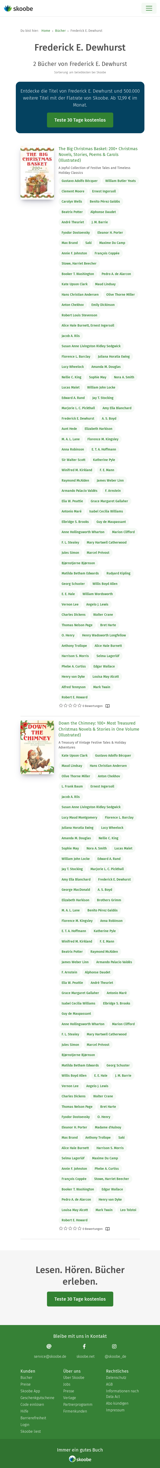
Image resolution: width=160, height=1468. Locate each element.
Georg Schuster (73, 584)
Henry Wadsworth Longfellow (104, 635)
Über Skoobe (73, 1377)
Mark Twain (101, 687)
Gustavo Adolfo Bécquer (80, 181)
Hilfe (24, 1411)
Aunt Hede (69, 429)
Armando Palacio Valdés (79, 491)
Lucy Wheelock (73, 367)
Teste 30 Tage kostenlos (80, 120)
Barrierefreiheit (33, 1418)
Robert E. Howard (74, 697)
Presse (68, 1391)
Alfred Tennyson (74, 687)
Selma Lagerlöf (108, 656)
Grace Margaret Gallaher (109, 501)
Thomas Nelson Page (77, 625)
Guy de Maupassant (111, 522)
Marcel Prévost (98, 553)
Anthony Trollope (74, 646)
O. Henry (68, 635)
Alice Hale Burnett (108, 646)
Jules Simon (70, 553)
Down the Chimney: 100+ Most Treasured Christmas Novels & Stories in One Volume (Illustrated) (99, 729)
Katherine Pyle (104, 460)
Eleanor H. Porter (110, 233)
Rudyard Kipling (118, 573)
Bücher (60, 31)
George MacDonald (76, 890)
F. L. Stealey (70, 542)
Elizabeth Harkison (98, 429)
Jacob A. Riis (71, 336)
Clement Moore (73, 191)
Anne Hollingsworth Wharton (83, 532)
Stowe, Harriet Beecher (79, 264)
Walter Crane (103, 615)
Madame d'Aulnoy (108, 1127)
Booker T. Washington (78, 274)
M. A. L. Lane (71, 439)
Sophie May (97, 377)
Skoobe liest (30, 1431)
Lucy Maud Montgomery (79, 818)
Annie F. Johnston (74, 253)
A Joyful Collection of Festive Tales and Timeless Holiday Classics (94, 170)
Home (45, 31)
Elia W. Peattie (72, 501)
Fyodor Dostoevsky (76, 233)
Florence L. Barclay (76, 357)
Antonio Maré (72, 511)
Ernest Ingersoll (104, 191)
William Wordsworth (98, 594)
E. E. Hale (68, 594)
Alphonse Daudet (103, 212)
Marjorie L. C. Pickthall (78, 408)
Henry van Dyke (73, 677)
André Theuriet (73, 222)
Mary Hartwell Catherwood (107, 542)
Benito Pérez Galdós (105, 202)
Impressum (115, 1410)
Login (24, 1425)
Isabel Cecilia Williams (106, 511)
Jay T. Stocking (102, 398)
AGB (109, 1384)
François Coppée (107, 253)
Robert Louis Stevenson (79, 315)
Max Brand (70, 243)
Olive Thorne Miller (120, 295)
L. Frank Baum (72, 786)
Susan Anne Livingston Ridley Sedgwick (91, 346)
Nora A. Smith (124, 377)
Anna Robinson (73, 449)
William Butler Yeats (120, 181)
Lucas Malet (71, 387)
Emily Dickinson (103, 305)
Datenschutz (116, 1377)
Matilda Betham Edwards (80, 573)
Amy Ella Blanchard (117, 408)
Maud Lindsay (105, 284)
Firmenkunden (75, 1411)
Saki (88, 243)
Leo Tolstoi (128, 1210)
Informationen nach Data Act (122, 1394)
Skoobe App (30, 1391)
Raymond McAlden (75, 481)
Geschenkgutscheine (37, 1398)
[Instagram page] (115, 1351)
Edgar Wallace (104, 666)
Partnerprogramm (78, 1404)
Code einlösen (32, 1404)
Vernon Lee (70, 604)
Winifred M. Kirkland (77, 470)
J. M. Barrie (100, 222)
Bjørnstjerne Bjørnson (78, 563)
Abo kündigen (117, 1403)
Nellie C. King (71, 377)
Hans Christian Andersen (80, 295)
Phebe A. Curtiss (74, 666)
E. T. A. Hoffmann (104, 449)
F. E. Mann (107, 470)
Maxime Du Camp (112, 243)
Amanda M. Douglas (106, 367)
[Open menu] (149, 8)
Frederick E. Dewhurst (78, 419)
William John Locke (101, 387)
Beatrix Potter (72, 212)
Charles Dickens (74, 615)
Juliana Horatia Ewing (114, 357)
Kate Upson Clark (74, 284)
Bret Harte (108, 625)
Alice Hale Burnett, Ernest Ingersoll (88, 325)
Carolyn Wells (72, 202)
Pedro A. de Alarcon (116, 274)
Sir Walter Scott (73, 460)
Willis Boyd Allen (105, 584)
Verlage (69, 1398)
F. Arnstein (113, 491)
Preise (25, 1384)
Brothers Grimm (109, 900)
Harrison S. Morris (75, 656)
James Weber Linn (110, 481)
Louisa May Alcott (106, 677)
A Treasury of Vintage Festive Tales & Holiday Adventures (92, 745)
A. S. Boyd (109, 419)
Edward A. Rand (73, 398)
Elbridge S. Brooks (75, 522)
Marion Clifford (123, 532)
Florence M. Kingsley (102, 439)
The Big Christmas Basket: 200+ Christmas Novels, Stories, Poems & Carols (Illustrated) (98, 154)
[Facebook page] (85, 1351)
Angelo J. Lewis (97, 604)
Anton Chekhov (73, 305)
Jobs (66, 1384)
